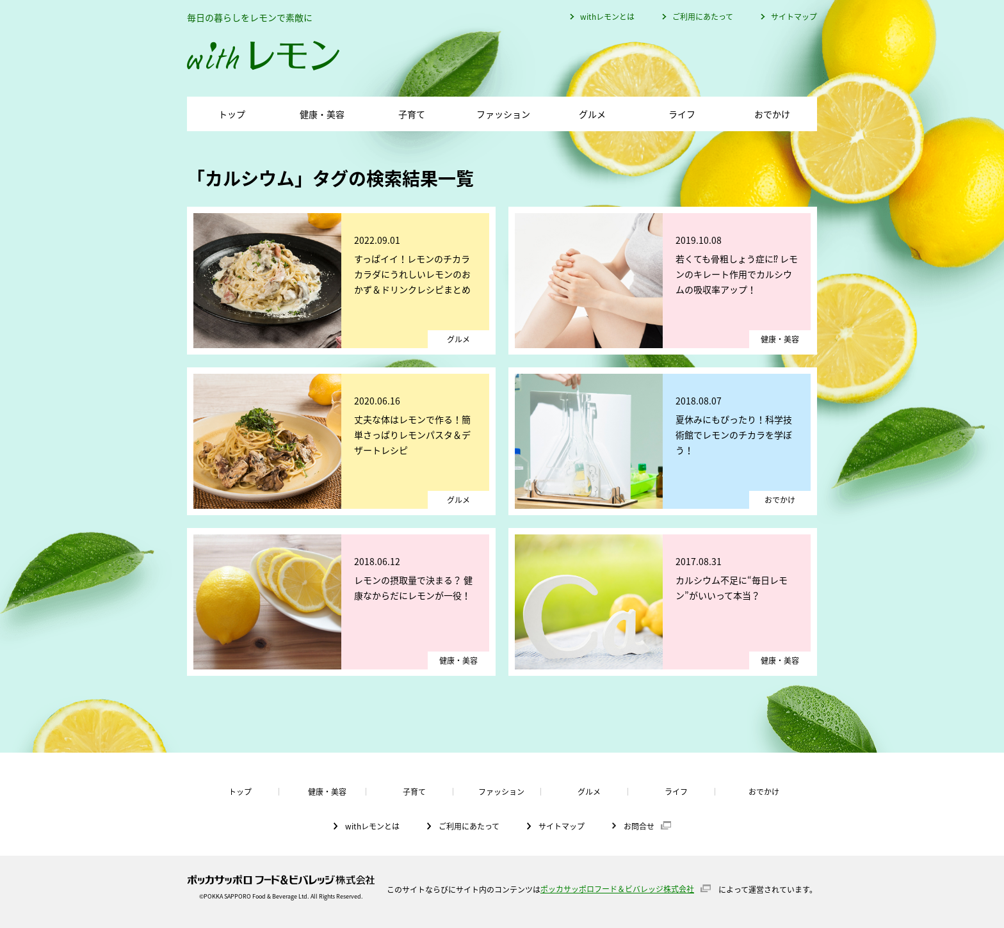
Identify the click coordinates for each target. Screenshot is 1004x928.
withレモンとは (607, 16)
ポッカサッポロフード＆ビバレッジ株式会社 (617, 889)
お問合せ (639, 825)
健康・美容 (322, 114)
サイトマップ (794, 16)
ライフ (681, 114)
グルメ (592, 114)
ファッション (503, 114)
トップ (231, 114)
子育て (411, 114)
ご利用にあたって (702, 16)
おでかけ (772, 114)
